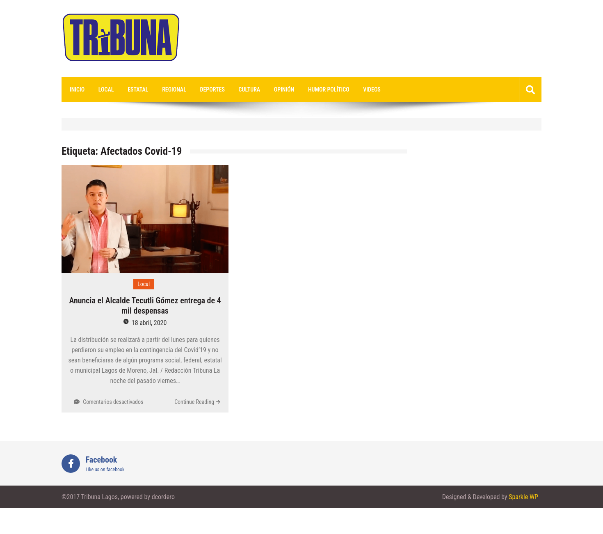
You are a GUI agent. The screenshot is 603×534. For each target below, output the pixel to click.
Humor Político (328, 89)
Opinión (284, 89)
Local (106, 89)
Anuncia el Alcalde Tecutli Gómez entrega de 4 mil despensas (145, 306)
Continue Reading (194, 402)
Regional (174, 89)
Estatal (138, 89)
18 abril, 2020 (149, 323)
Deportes (212, 89)
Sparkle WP (523, 497)
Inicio (77, 89)
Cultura (249, 89)
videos (372, 89)
